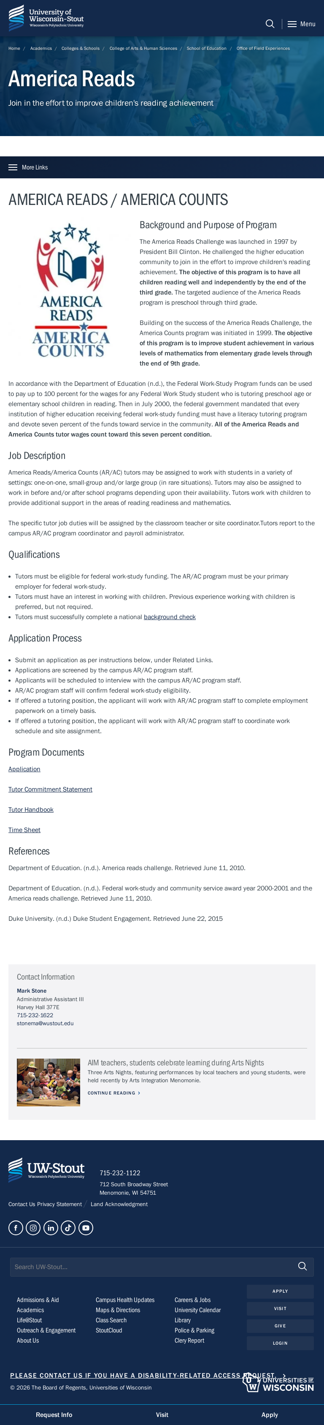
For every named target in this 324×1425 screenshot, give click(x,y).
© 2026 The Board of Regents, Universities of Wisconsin (81, 1389)
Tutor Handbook (31, 810)
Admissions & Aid (38, 1301)
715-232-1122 (122, 1174)
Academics (41, 48)
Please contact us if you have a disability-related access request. (143, 1377)
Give (280, 1327)
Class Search (111, 1322)
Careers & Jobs (193, 1301)
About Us (28, 1342)
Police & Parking (194, 1332)
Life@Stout (29, 1322)
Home (14, 48)
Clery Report (189, 1342)
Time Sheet (24, 830)
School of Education (207, 48)
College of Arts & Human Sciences (143, 48)
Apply (280, 1293)
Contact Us (22, 1206)
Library (183, 1322)
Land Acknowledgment (118, 1206)
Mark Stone (31, 991)
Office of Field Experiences (263, 48)
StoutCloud (109, 1332)
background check (170, 617)
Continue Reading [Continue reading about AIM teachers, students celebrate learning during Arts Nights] (112, 1093)
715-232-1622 (35, 1015)
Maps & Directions (118, 1312)
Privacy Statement (60, 1206)
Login (280, 1344)
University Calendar (198, 1312)
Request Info (54, 1415)
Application (24, 769)
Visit (280, 1310)
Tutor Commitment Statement (50, 789)
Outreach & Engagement (46, 1332)
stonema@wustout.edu (45, 1023)
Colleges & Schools (81, 48)
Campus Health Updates (125, 1301)
